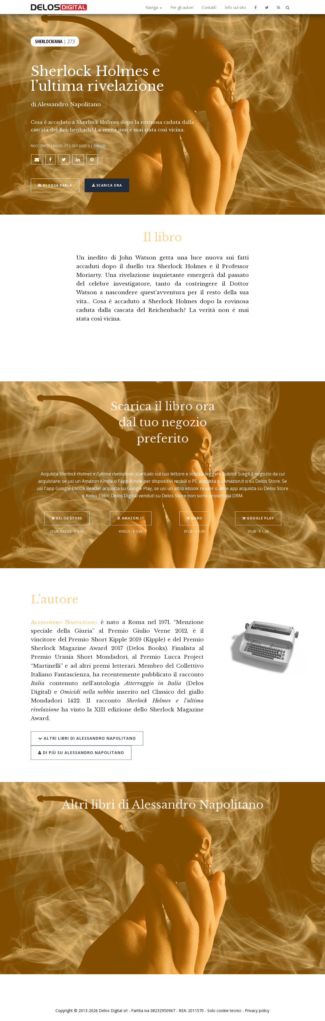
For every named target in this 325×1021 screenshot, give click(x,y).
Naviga (153, 7)
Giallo (99, 145)
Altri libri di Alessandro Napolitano (87, 731)
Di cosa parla (55, 184)
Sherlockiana (48, 41)
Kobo (194, 512)
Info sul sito (235, 7)
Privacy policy (257, 1010)
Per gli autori (181, 7)
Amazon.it (130, 512)
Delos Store (67, 512)
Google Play (258, 512)
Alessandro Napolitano (69, 104)
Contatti (209, 7)
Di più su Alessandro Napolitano (81, 746)
